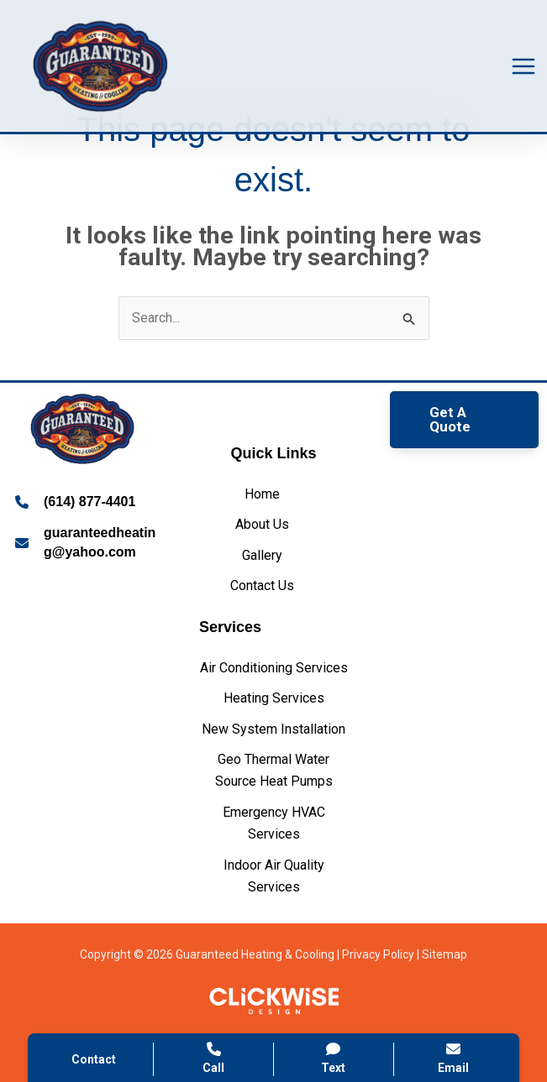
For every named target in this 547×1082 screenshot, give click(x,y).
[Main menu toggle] (523, 66)
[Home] (262, 494)
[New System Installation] (273, 729)
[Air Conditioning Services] (274, 668)
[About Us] (262, 525)
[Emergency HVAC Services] (273, 824)
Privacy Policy (378, 954)
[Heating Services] (274, 698)
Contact (93, 1059)
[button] (464, 419)
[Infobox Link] (82, 504)
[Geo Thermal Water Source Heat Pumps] (273, 771)
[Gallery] (262, 556)
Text (333, 1058)
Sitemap (444, 954)
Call (213, 1058)
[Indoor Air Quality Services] (273, 877)
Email (453, 1058)
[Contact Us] (262, 586)
